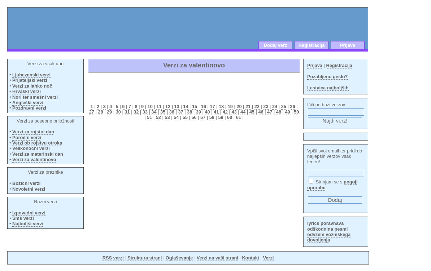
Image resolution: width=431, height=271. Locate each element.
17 (212, 106)
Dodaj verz (275, 45)
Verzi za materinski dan (37, 154)
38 (189, 112)
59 (220, 117)
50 (296, 112)
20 (238, 106)
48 (278, 112)
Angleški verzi (27, 102)
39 (198, 112)
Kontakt (250, 258)
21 (248, 106)
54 (176, 117)
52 (158, 117)
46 (260, 112)
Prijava (347, 45)
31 (127, 112)
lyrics (313, 223)
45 (251, 112)
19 (230, 106)
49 (287, 112)
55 (185, 117)
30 (118, 112)
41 (216, 112)
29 (109, 112)
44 (242, 112)
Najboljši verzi (27, 223)
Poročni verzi (26, 137)
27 (91, 112)
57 (202, 117)
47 (269, 112)
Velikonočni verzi (31, 148)
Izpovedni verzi (28, 213)
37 (180, 112)
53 (167, 117)
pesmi (341, 229)
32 (136, 112)
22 (257, 106)
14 (185, 106)
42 (225, 112)
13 (176, 106)
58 (211, 117)
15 (194, 106)
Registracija (312, 45)
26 (292, 106)
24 (274, 106)
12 (167, 106)
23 (265, 106)
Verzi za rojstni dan (33, 131)
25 (283, 106)
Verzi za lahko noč (32, 86)
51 (149, 117)
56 (193, 117)
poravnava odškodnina (325, 226)
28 (100, 112)
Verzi (268, 258)
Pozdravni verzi (29, 108)
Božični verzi (26, 183)
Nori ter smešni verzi (35, 97)
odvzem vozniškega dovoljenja (329, 237)
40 (207, 112)
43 (233, 112)
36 (171, 112)
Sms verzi (23, 218)
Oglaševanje (179, 258)
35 (162, 112)
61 (238, 117)
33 (145, 112)
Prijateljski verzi (29, 80)
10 (150, 106)
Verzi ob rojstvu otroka (37, 143)
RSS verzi (113, 258)
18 (221, 106)
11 (158, 106)
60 (229, 117)
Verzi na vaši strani (217, 258)
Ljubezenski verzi (31, 74)
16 (203, 106)
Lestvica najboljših (328, 87)
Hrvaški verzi (26, 91)
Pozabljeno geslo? (327, 76)
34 (153, 112)
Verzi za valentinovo (34, 159)
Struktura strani (144, 258)
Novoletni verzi (28, 189)
